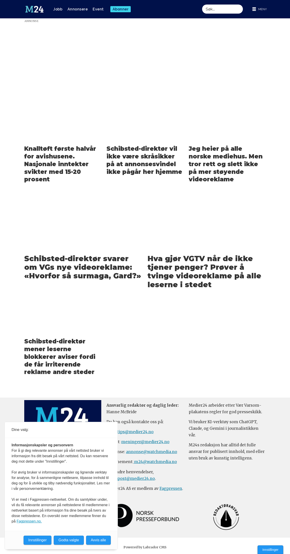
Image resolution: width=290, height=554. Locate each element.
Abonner (121, 9)
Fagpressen (171, 488)
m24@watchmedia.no (155, 461)
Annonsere (78, 9)
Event (98, 9)
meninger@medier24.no (145, 441)
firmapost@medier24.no (130, 478)
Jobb (57, 9)
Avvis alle (98, 540)
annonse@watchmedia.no (151, 451)
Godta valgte (68, 540)
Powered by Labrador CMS (145, 547)
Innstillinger (270, 550)
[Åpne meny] (259, 9)
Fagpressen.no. (29, 521)
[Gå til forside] (34, 9)
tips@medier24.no (135, 431)
